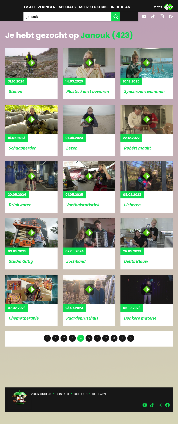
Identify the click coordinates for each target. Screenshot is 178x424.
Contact (62, 394)
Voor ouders (41, 394)
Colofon (81, 394)
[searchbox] (76, 16)
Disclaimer (100, 394)
